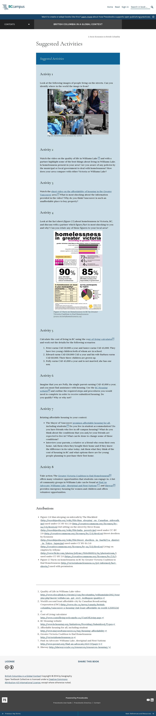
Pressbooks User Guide (62, 703)
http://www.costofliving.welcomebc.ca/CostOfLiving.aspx (71, 617)
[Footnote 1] (99, 158)
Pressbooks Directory (82, 703)
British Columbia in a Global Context (23, 676)
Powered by (77, 698)
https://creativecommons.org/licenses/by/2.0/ (90, 556)
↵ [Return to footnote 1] (104, 598)
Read (117, 7)
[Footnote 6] (110, 475)
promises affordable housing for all (91, 422)
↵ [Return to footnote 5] (106, 630)
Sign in (125, 7)
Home (110, 7)
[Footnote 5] (68, 426)
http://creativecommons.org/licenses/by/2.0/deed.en (73, 533)
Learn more (86, 16)
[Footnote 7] (98, 485)
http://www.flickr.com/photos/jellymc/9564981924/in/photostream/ (78, 553)
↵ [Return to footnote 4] (114, 624)
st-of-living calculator (100, 339)
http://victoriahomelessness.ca (56, 637)
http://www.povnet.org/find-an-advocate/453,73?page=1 (70, 643)
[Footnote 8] (114, 485)
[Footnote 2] (58, 194)
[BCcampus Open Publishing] (13, 7)
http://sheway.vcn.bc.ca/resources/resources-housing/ (78, 647)
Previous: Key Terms (11, 714)
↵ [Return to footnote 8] (110, 647)
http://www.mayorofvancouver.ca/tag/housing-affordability (72, 630)
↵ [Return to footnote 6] (75, 637)
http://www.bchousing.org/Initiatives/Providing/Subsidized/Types (76, 624)
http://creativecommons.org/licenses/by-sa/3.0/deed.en (71, 546)
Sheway (109, 485)
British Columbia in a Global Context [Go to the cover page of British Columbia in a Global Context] (78, 24)
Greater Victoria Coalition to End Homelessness (83, 475)
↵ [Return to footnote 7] (101, 643)
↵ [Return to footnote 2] (41, 611)
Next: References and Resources (140, 714)
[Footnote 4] (49, 391)
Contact (97, 703)
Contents (17, 24)
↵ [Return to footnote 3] (103, 617)
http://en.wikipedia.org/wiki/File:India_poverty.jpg (68, 530)
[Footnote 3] (113, 339)
